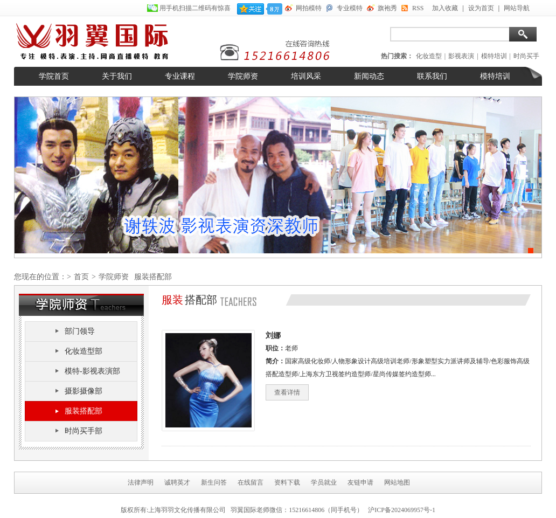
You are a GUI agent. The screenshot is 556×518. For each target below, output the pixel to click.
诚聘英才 (177, 482)
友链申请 (360, 482)
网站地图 (397, 482)
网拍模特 (309, 8)
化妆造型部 (83, 351)
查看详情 (287, 392)
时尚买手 (526, 56)
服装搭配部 (83, 411)
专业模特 (350, 8)
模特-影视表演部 (92, 371)
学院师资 (243, 76)
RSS (417, 8)
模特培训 (494, 56)
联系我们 (432, 76)
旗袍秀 (387, 8)
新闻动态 (369, 76)
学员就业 (324, 482)
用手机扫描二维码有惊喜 (195, 8)
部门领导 (80, 331)
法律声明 (141, 482)
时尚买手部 (83, 431)
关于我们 (117, 76)
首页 (81, 277)
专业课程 (180, 76)
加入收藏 (445, 8)
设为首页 (481, 8)
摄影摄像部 (83, 391)
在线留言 (250, 482)
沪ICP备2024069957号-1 (401, 510)
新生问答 (214, 482)
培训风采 (306, 76)
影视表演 (461, 56)
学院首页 (54, 76)
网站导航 (517, 8)
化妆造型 (429, 56)
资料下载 (287, 482)
